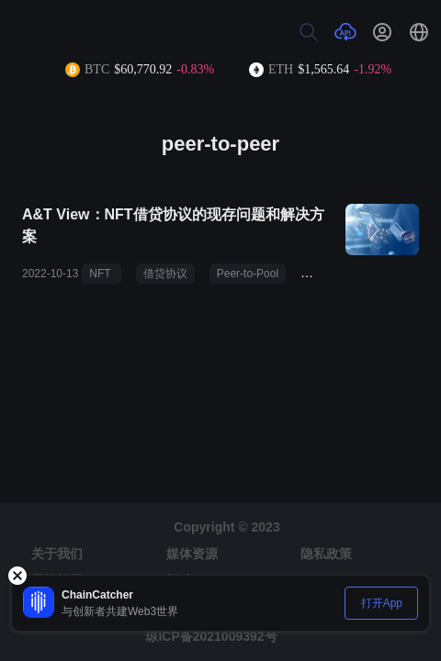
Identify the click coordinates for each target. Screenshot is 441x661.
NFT (101, 273)
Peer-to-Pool (247, 273)
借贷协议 (165, 273)
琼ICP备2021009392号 (211, 636)
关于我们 (57, 553)
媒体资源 (192, 553)
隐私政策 (326, 553)
